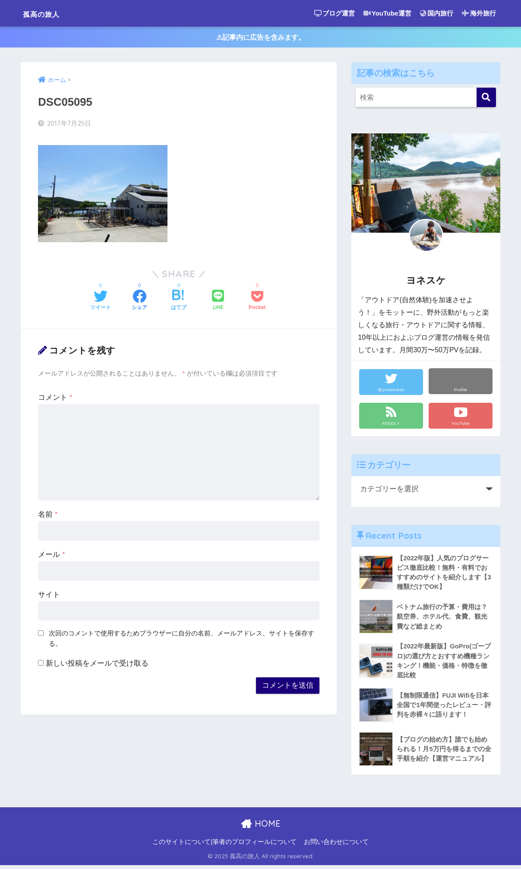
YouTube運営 (387, 13)
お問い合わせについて (336, 845)
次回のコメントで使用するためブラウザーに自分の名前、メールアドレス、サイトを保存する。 (181, 640)
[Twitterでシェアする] (100, 302)
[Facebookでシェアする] (139, 302)
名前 (47, 516)
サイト (49, 596)
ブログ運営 (334, 13)
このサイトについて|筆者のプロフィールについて (224, 845)
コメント (55, 399)
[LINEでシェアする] (218, 302)
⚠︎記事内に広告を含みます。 (260, 38)
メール (51, 556)
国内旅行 (436, 13)
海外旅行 (479, 13)
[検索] (486, 99)
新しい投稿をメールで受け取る (97, 665)
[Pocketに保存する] (257, 302)
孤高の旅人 (49, 13)
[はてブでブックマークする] (178, 302)
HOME (260, 827)
